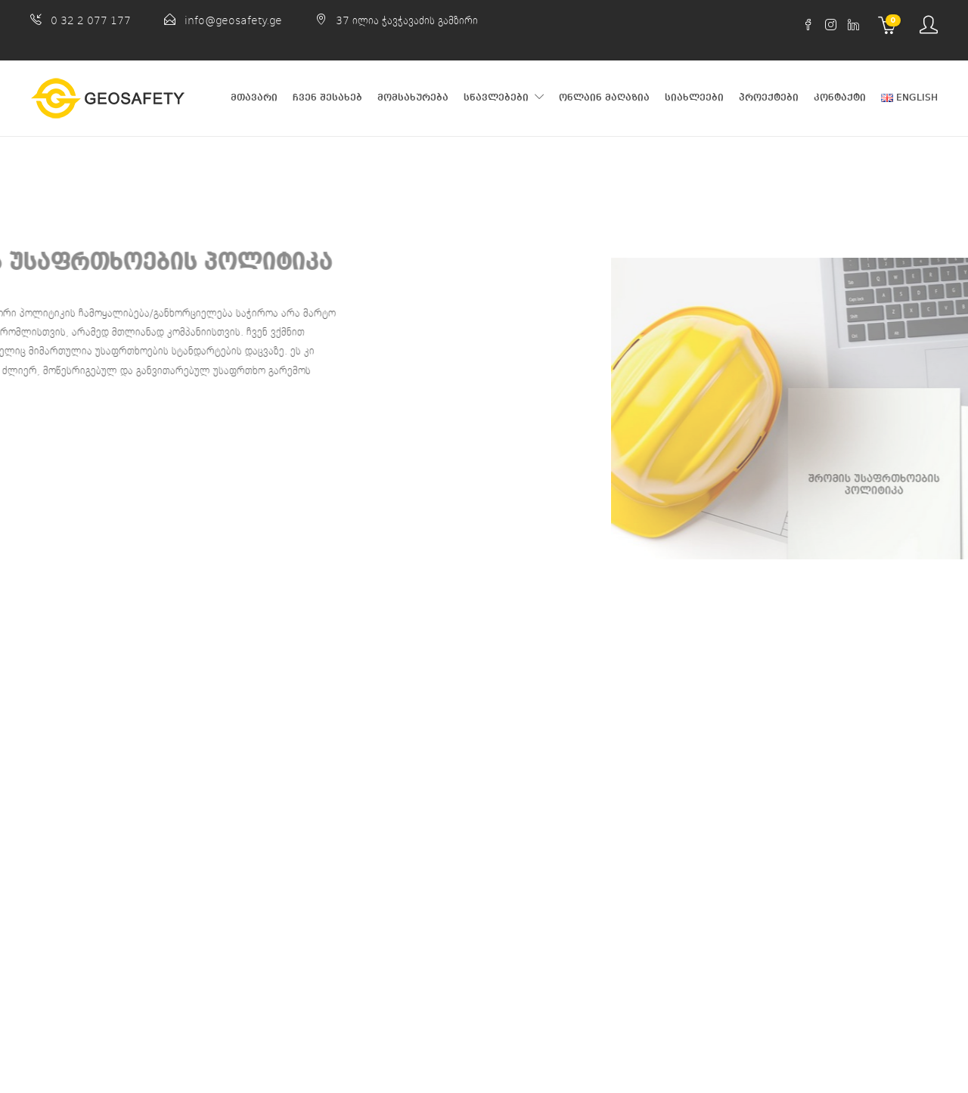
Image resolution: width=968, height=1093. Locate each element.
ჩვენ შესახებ (327, 98)
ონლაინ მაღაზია (604, 98)
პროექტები (769, 98)
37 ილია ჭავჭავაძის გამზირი (407, 20)
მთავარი (254, 98)
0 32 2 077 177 (91, 20)
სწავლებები (496, 98)
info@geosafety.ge (233, 20)
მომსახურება (412, 98)
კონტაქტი (840, 98)
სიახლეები (694, 98)
